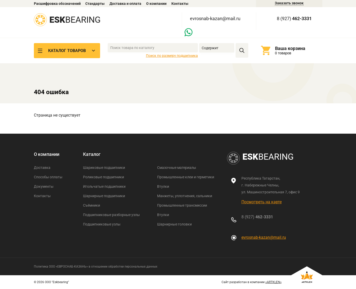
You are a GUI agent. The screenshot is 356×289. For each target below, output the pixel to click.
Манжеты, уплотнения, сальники (184, 196)
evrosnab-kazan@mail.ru (215, 18)
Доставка (42, 168)
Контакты (179, 4)
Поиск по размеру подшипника (172, 56)
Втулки (163, 186)
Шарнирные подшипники (104, 196)
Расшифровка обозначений (57, 4)
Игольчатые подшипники (104, 186)
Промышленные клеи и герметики (185, 177)
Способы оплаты (48, 177)
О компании (156, 4)
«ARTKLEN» (273, 282)
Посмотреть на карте (261, 201)
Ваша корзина (290, 48)
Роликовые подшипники (103, 177)
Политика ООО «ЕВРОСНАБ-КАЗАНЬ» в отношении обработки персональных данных (95, 266)
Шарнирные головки (174, 224)
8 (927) (294, 18)
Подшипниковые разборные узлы (111, 215)
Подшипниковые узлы (101, 224)
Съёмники (91, 205)
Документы (43, 186)
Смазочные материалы (176, 168)
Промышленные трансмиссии (182, 205)
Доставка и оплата (125, 4)
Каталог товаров (67, 50)
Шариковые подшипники (104, 168)
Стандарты (95, 4)
